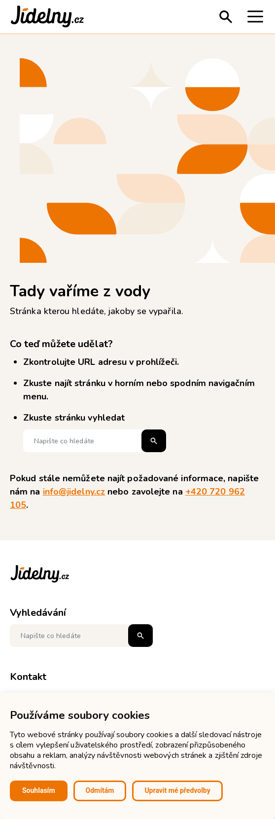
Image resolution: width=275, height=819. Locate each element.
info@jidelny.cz (74, 492)
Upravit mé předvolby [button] (177, 790)
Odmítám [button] (100, 790)
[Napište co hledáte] (94, 440)
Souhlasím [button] (38, 790)
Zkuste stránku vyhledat (74, 418)
